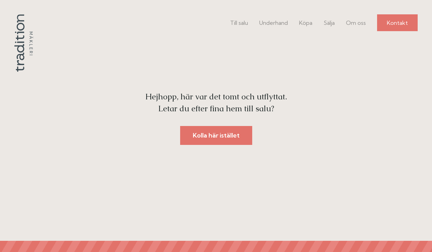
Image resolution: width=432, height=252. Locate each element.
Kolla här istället (216, 135)
